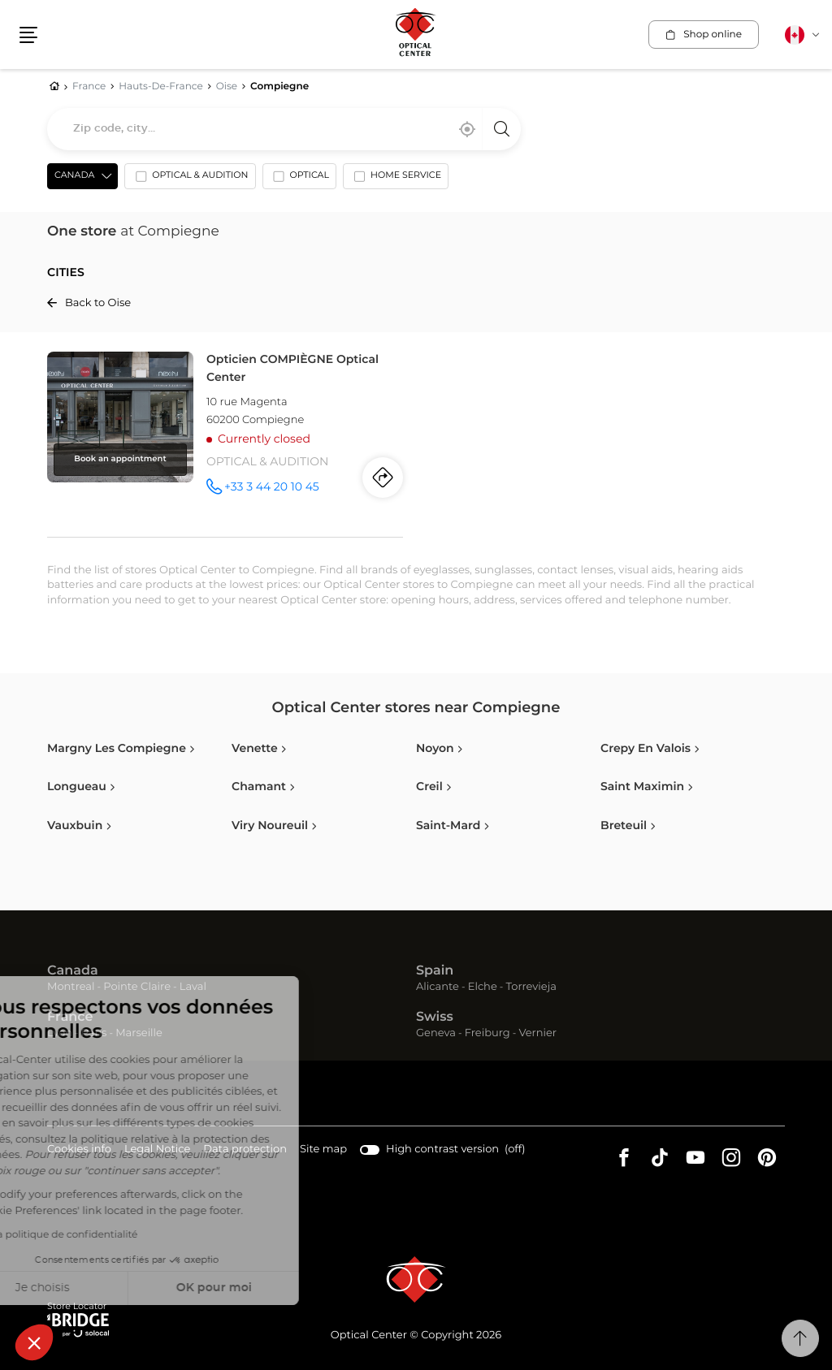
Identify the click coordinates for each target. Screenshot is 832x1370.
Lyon (59, 1033)
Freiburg (487, 1033)
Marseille (138, 1033)
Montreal (70, 987)
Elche (482, 987)
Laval (193, 987)
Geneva (436, 1033)
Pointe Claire (137, 987)
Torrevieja (531, 987)
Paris (94, 1033)
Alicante (437, 987)
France (70, 1017)
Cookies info (79, 1150)
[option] (189, 179)
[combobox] (284, 129)
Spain (434, 971)
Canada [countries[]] (74, 175)
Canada (72, 971)
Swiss (434, 1017)
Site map (323, 1149)
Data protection (245, 1150)
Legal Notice (157, 1150)
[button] (34, 1342)
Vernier (537, 1033)
